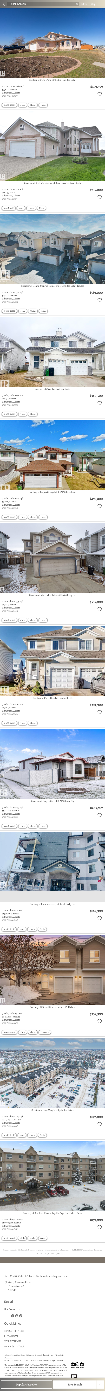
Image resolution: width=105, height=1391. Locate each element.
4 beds (22, 105)
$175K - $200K (9, 1238)
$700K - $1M (8, 208)
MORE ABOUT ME (14, 1346)
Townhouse (45, 1032)
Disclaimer (8, 1358)
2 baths (32, 723)
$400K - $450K (9, 826)
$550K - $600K (9, 311)
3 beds (22, 414)
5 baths (31, 208)
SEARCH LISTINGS (14, 1331)
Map (93, 4)
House (43, 105)
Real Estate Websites (25, 1355)
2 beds (22, 929)
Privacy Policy (59, 1355)
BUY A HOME (11, 1336)
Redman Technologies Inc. (44, 1355)
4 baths (32, 620)
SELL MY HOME (12, 1341)
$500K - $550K (9, 620)
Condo (42, 929)
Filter (84, 4)
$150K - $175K (9, 929)
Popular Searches (26, 1384)
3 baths (32, 105)
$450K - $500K (9, 105)
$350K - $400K (9, 414)
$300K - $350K (9, 1032)
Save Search (75, 1384)
